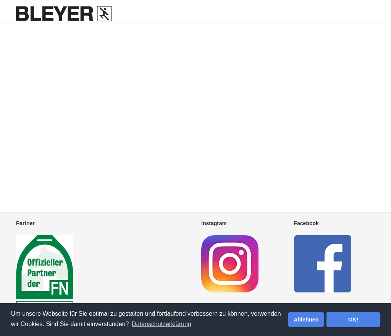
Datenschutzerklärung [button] (161, 324)
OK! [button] (353, 320)
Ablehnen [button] (306, 320)
